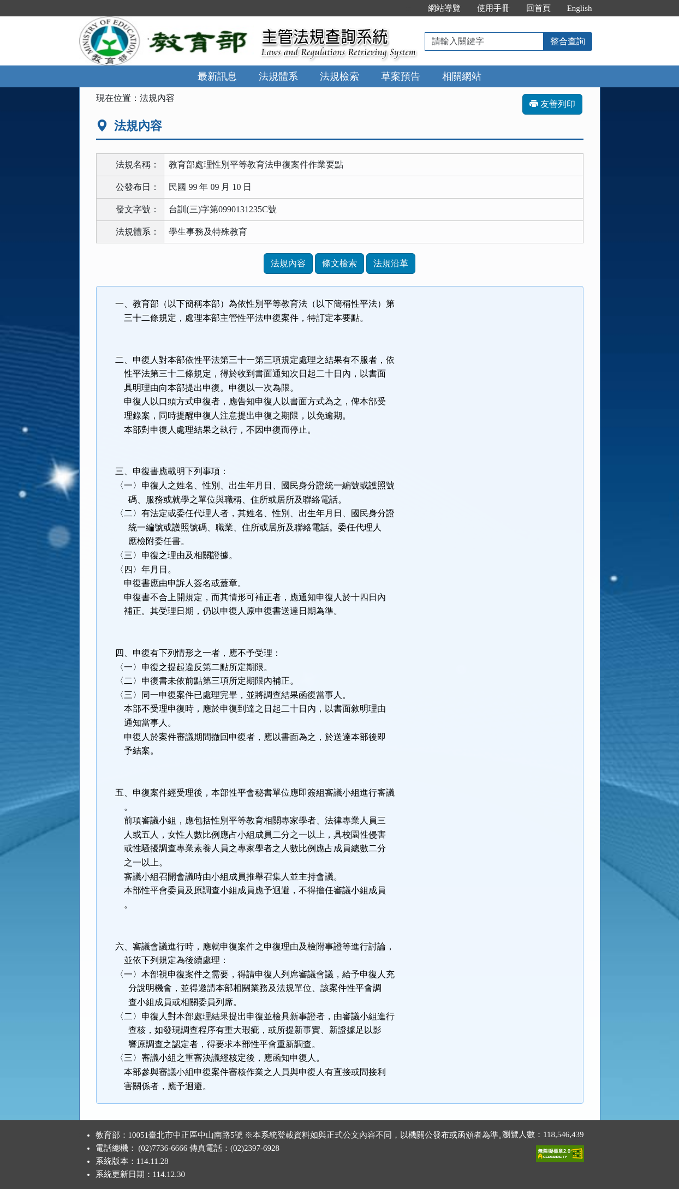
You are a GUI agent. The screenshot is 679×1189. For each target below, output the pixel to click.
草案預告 (400, 76)
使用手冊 (493, 8)
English (579, 8)
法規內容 (288, 263)
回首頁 (538, 8)
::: (408, 8)
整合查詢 (567, 41)
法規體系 (278, 76)
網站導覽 (444, 8)
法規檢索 (339, 76)
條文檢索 (339, 263)
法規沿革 (390, 263)
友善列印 (552, 104)
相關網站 (461, 76)
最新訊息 (217, 76)
